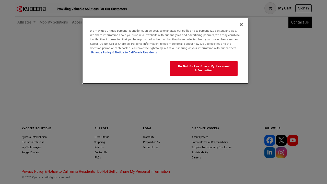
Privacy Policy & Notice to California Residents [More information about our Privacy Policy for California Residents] (124, 52)
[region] (165, 51)
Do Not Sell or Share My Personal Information (204, 68)
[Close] (241, 24)
